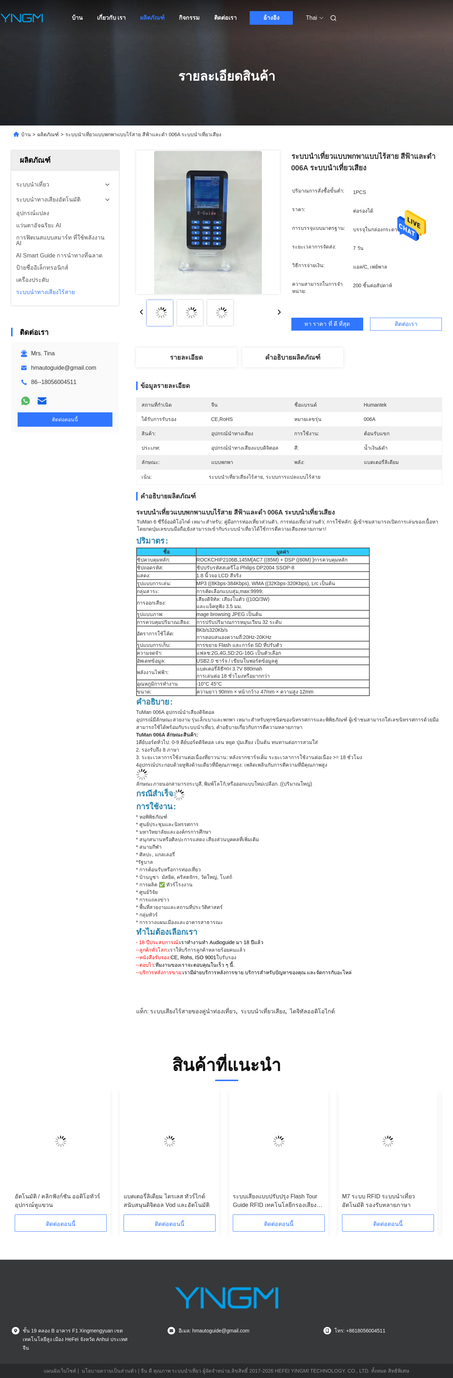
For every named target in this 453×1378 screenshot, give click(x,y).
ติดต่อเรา (225, 18)
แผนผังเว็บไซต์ (60, 1371)
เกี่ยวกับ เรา (111, 18)
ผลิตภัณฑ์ (152, 18)
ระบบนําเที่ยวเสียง (263, 1011)
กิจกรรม (189, 18)
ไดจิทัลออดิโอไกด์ (312, 1011)
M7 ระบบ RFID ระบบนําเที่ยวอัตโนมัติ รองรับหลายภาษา (378, 1200)
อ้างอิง (271, 18)
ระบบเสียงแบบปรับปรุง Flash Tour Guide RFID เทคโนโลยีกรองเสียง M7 (275, 1201)
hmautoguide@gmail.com (64, 368)
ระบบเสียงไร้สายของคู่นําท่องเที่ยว (193, 1011)
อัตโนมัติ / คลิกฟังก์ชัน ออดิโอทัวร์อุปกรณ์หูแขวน (58, 1200)
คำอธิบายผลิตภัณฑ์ (292, 357)
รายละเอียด (186, 357)
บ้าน (77, 18)
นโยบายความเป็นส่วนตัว (109, 1371)
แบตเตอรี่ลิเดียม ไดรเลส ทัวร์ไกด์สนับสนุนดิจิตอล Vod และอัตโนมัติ (166, 1200)
